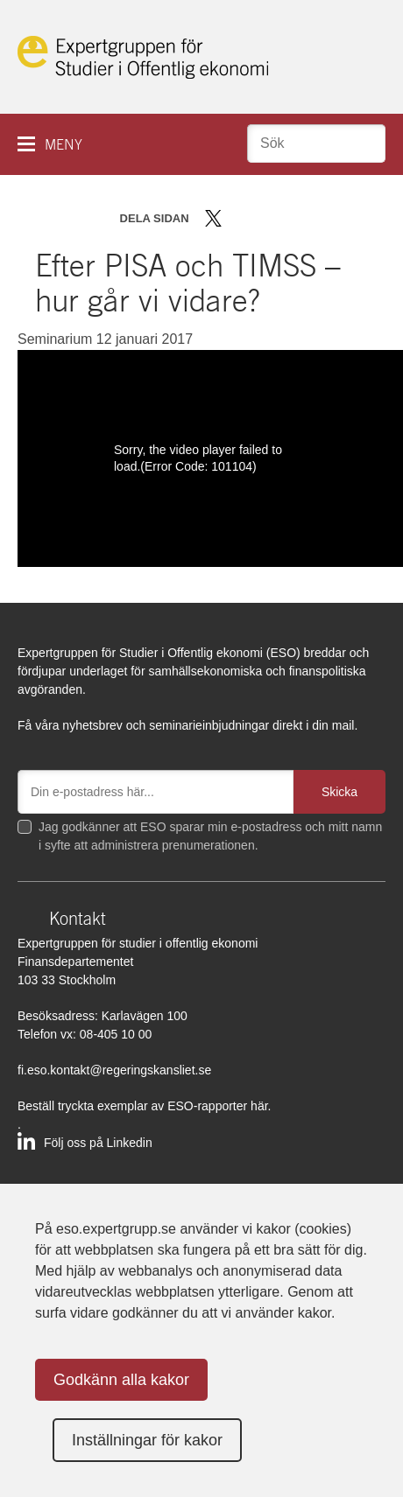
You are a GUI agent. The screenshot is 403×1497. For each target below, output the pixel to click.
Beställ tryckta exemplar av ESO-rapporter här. (144, 1106)
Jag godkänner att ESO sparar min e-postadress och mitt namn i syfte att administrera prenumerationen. (210, 836)
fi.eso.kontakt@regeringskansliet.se (114, 1070)
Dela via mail (292, 218)
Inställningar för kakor (147, 1440)
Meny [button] (63, 144)
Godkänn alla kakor (121, 1380)
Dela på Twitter (213, 218)
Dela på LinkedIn (264, 218)
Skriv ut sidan (322, 218)
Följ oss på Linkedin (98, 1143)
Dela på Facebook (238, 218)
